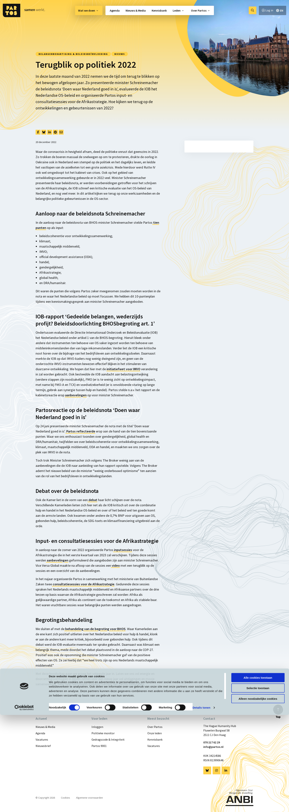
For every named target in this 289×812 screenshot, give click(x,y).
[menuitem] (88, 10)
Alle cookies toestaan (258, 774)
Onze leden (154, 733)
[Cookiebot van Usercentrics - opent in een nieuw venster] (24, 805)
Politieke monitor (103, 733)
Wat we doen (86, 10)
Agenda (115, 10)
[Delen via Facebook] (38, 132)
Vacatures (42, 739)
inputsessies (122, 550)
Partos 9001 (99, 746)
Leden (177, 10)
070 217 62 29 (211, 742)
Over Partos (198, 10)
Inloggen (97, 727)
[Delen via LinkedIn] (49, 132)
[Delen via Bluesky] (43, 132)
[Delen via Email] (61, 132)
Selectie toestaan (258, 785)
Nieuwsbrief (43, 746)
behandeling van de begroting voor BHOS (95, 629)
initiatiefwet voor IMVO (123, 369)
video (115, 565)
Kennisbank (159, 10)
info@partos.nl (213, 747)
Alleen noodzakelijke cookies (258, 795)
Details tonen (201, 804)
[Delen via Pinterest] (55, 132)
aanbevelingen (76, 395)
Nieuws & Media (136, 10)
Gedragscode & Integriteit (108, 739)
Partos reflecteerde (80, 431)
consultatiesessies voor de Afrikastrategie (83, 584)
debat (92, 500)
